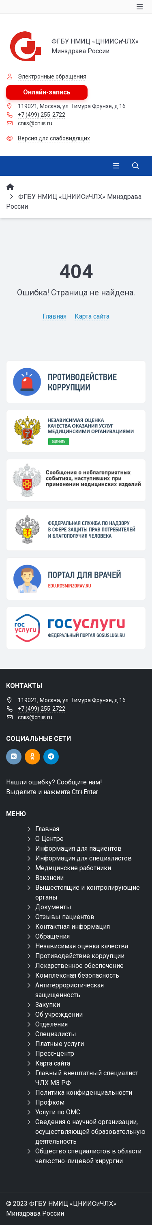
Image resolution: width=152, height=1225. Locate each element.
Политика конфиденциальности (83, 1092)
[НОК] (76, 431)
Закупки (47, 1005)
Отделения (51, 1024)
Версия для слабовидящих (54, 138)
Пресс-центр (54, 1053)
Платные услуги (59, 1044)
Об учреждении (59, 1014)
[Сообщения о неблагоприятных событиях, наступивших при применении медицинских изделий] (76, 480)
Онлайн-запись (47, 92)
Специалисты (55, 1034)
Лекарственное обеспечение (79, 966)
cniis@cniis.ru (35, 123)
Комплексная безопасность (77, 975)
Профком (49, 1102)
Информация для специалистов (83, 858)
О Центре (49, 839)
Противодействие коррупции (79, 956)
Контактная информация (72, 926)
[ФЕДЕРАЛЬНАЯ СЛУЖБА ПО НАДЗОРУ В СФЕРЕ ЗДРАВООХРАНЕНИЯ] (76, 529)
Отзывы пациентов (64, 917)
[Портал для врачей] (76, 579)
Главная (54, 316)
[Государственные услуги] (76, 628)
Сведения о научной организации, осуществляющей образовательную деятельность (90, 1131)
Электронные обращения (52, 76)
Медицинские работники (73, 868)
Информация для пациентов (78, 848)
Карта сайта (92, 316)
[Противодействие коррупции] (76, 382)
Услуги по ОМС (57, 1112)
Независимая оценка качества (81, 946)
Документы (53, 907)
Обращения (52, 936)
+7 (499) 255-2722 (41, 114)
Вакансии (49, 878)
